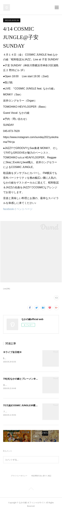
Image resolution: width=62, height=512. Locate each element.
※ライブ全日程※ (12, 352)
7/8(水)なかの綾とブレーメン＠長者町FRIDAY (27, 379)
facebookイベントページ (17, 209)
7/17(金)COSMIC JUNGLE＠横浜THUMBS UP (27, 406)
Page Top (31, 490)
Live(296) (6, 289)
